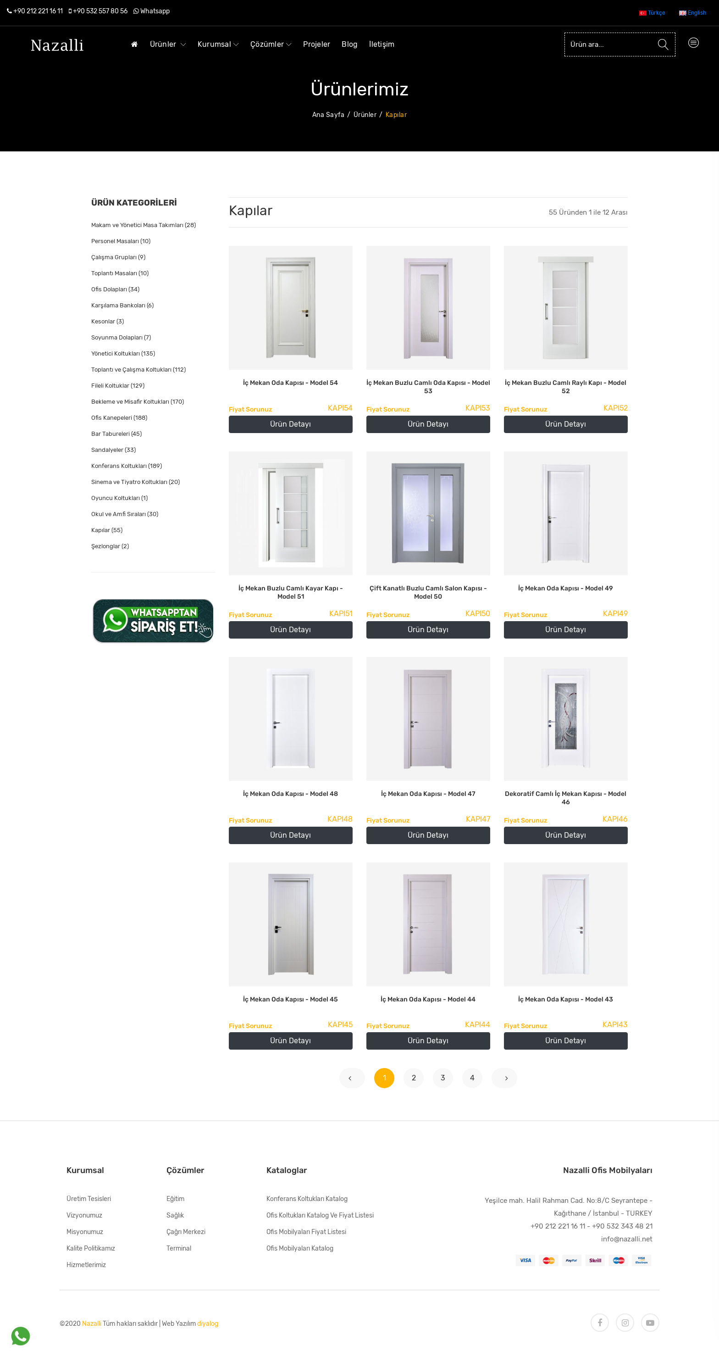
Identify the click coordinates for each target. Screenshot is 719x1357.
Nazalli (91, 1324)
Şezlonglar (110, 546)
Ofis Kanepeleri (119, 417)
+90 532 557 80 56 (100, 11)
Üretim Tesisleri (88, 1199)
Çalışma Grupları (118, 257)
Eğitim (175, 1199)
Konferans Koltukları (126, 465)
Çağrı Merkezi (185, 1232)
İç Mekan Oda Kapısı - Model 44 (428, 999)
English (692, 13)
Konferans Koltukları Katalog (307, 1199)
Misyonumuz (84, 1232)
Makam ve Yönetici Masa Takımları (143, 225)
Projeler (316, 44)
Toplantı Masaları (120, 273)
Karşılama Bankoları (122, 305)
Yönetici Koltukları (123, 353)
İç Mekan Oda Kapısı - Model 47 (428, 794)
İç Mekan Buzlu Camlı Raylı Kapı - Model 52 (565, 387)
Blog (350, 44)
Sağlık (175, 1215)
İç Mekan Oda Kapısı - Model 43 (565, 999)
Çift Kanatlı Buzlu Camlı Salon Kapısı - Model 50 (428, 592)
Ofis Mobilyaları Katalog (299, 1248)
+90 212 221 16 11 (38, 11)
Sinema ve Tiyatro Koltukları (135, 481)
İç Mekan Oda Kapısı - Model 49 (565, 588)
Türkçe (652, 13)
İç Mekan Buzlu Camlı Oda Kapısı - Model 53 (428, 387)
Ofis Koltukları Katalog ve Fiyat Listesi (320, 1215)
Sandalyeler (113, 449)
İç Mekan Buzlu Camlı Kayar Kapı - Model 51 (290, 592)
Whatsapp (155, 11)
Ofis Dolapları (115, 289)
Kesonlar (107, 321)
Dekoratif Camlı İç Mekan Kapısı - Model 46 (565, 798)
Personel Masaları (120, 241)
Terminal (178, 1248)
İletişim (381, 44)
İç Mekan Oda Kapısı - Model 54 (290, 383)
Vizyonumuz (84, 1215)
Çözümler (271, 44)
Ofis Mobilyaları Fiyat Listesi (306, 1232)
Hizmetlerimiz (86, 1265)
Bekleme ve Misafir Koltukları (137, 401)
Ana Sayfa (328, 115)
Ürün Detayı (290, 424)
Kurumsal (218, 44)
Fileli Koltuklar (117, 385)
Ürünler (168, 44)
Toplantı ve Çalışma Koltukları (138, 369)
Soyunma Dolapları (121, 337)
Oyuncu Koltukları (119, 498)
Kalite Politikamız (90, 1248)
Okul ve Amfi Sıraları (124, 514)
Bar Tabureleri (116, 433)
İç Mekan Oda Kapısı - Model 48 (290, 794)
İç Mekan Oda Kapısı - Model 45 (290, 999)
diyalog (207, 1324)
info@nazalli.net (627, 1239)
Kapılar (106, 530)
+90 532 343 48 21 (622, 1226)
